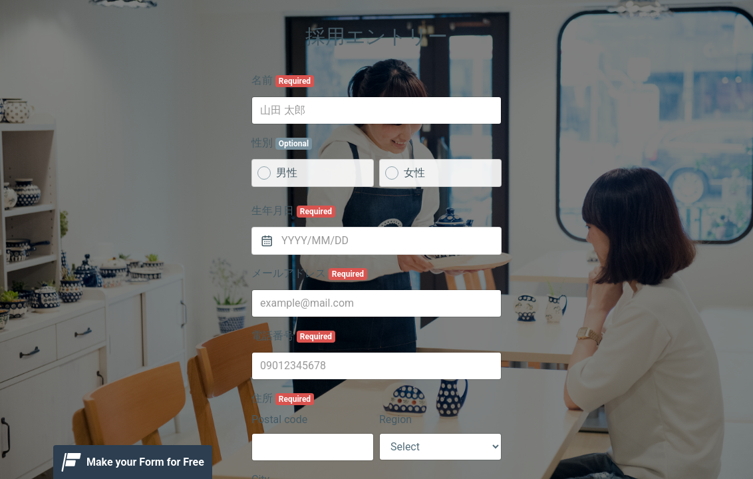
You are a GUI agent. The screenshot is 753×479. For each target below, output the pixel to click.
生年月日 (293, 211)
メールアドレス (309, 273)
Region (395, 419)
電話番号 (293, 336)
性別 (281, 143)
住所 (282, 398)
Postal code (279, 419)
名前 (282, 80)
